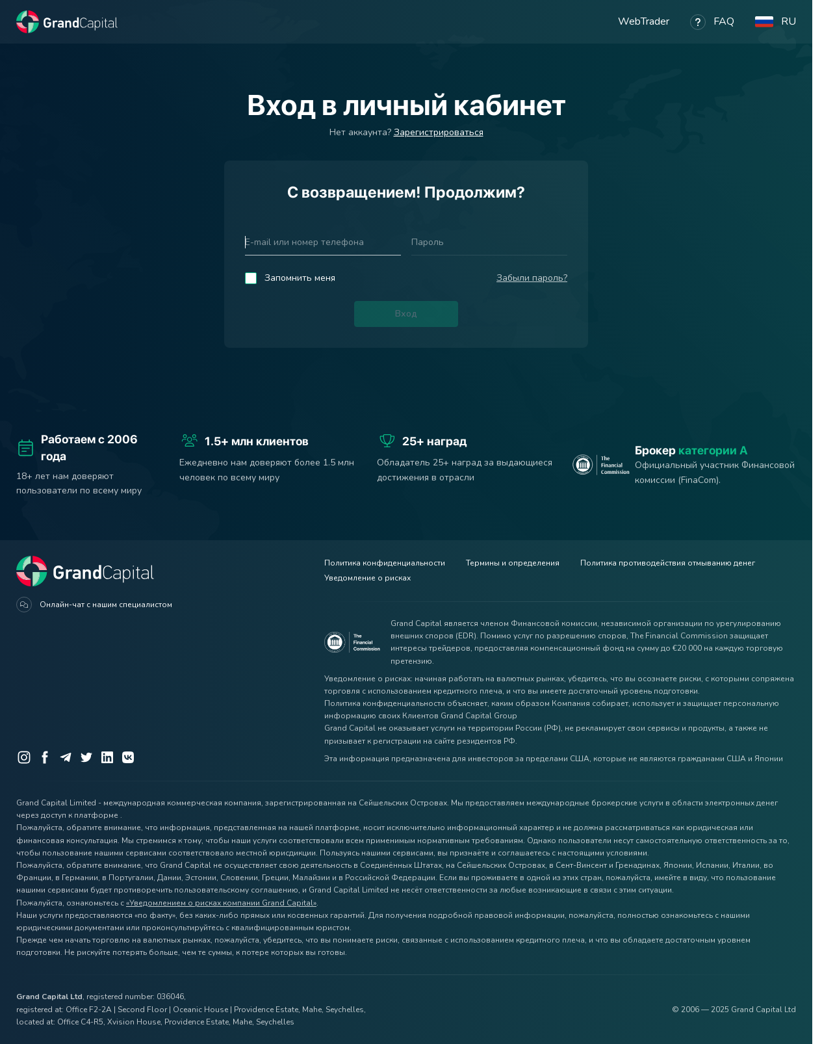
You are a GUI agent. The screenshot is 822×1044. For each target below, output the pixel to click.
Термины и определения (512, 563)
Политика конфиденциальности (384, 563)
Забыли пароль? (531, 278)
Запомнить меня (299, 278)
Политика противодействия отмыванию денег (667, 563)
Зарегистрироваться (438, 132)
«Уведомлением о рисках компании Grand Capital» (221, 903)
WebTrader (643, 21)
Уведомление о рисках (367, 578)
